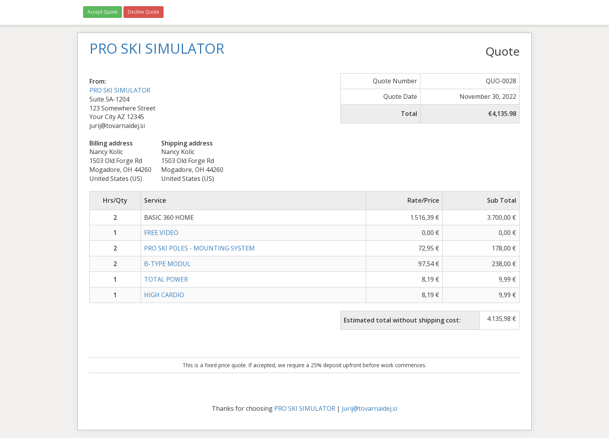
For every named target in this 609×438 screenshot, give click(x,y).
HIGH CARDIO (164, 295)
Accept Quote (102, 12)
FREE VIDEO (161, 232)
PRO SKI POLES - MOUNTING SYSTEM (199, 248)
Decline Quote (143, 12)
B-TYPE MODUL (167, 263)
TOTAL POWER (166, 279)
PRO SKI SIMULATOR (119, 90)
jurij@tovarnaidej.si (369, 408)
